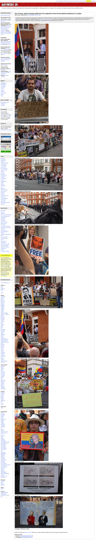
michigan (3, 439)
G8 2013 (2, 212)
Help (84, 1)
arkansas (3, 414)
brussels (2, 306)
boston (2, 420)
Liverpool (3, 87)
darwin (2, 396)
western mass (4, 476)
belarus (2, 302)
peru (2, 378)
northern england (4, 339)
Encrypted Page (6, 255)
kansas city (3, 433)
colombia (3, 375)
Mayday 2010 (4, 223)
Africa (2, 292)
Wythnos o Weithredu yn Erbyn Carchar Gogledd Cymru (6, 33)
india (2, 407)
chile (2, 369)
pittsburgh (3, 454)
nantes (2, 335)
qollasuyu (3, 381)
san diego (3, 462)
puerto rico (3, 380)
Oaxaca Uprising (4, 245)
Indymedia (3, 185)
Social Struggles (4, 198)
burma (2, 395)
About (77, 1)
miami (2, 438)
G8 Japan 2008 (4, 238)
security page (4, 275)
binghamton (3, 419)
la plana (2, 324)
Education (3, 174)
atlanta (2, 416)
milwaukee (3, 440)
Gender (2, 180)
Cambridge (3, 86)
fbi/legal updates (4, 492)
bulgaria (2, 308)
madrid (2, 332)
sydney (2, 404)
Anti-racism (3, 167)
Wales (2, 94)
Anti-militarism (4, 165)
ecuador (2, 376)
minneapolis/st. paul (5, 442)
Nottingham (3, 103)
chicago (2, 423)
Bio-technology (4, 168)
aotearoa (3, 392)
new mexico (3, 445)
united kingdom (4, 361)
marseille (3, 334)
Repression (3, 197)
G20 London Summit (5, 226)
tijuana (2, 385)
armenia (2, 297)
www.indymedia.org (5, 282)
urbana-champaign (5, 473)
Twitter (7, 114)
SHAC (2, 239)
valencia (2, 362)
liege (2, 325)
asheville (3, 415)
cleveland (3, 424)
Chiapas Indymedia (4, 76)
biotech (2, 488)
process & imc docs (5, 495)
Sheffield (2, 91)
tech (2, 496)
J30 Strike (3, 220)
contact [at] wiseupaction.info (26, 535)
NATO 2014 (3, 210)
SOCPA (2, 249)
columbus (3, 426)
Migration (3, 188)
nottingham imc (4, 340)
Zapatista (3, 204)
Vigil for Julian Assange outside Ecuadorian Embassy (6, 60)
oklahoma (3, 452)
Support (93, 1)
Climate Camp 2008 (5, 244)
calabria (2, 309)
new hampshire (4, 443)
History (2, 184)
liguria (2, 326)
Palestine (3, 192)
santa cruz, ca (4, 467)
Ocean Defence (4, 189)
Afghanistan (3, 160)
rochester (3, 458)
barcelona (3, 301)
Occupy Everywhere (5, 216)
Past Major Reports (5, 251)
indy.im (2, 114)
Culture (2, 171)
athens (2, 299)
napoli (2, 337)
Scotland (3, 105)
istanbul (2, 321)
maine (2, 437)
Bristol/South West (5, 102)
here (4, 54)
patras (2, 343)
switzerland (3, 356)
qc (1, 402)
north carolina (4, 448)
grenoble (3, 318)
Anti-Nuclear (3, 164)
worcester (3, 477)
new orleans (3, 447)
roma (2, 348)
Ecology (2, 172)
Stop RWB (3, 242)
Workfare (3, 213)
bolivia (2, 367)
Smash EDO (3, 248)
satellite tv (3, 289)
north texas (3, 449)
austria (2, 300)
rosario (2, 382)
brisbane (2, 394)
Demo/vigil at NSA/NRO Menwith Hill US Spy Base (6, 43)
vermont (2, 474)
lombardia (3, 330)
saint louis (3, 461)
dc (1, 428)
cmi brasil (3, 372)
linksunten (3, 329)
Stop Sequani (4, 241)
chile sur (2, 371)
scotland (2, 353)
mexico (2, 377)
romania (2, 349)
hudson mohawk (4, 431)
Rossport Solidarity (5, 246)
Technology (3, 199)
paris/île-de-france (5, 342)
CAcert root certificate (4, 272)
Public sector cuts (4, 195)
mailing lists (3, 493)
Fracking (2, 177)
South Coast (3, 93)
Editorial (65, 1)
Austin (2, 418)
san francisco (4, 463)
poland (2, 345)
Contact (80, 1)
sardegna (3, 352)
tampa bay (3, 471)
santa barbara (4, 466)
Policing (2, 194)
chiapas (2, 368)
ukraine (2, 359)
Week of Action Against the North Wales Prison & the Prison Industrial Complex (6, 28)
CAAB (9, 44)
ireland (2, 320)
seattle (2, 469)
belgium (2, 304)
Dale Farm (3, 219)
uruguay (2, 386)
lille (1, 328)
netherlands (3, 338)
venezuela (3, 388)
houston (2, 430)
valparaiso (3, 387)
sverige (2, 354)
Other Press (3, 191)
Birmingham (3, 84)
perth (2, 401)
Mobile (61, 1)
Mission (69, 1)
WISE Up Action (27, 532)
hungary (2, 319)
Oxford (2, 90)
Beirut (2, 482)
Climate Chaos (4, 170)
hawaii (2, 429)
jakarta (2, 397)
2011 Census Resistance (6, 214)
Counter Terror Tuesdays (5, 49)
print (2, 286)
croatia (2, 310)
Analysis (2, 161)
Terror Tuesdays (4, 53)
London (2, 88)
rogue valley (3, 459)
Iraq (1, 187)
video (2, 290)
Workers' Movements (5, 202)
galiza (2, 315)
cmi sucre (3, 373)
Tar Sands (3, 224)
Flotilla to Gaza (4, 221)
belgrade (3, 305)
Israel (2, 483)
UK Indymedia (14, 4)
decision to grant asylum (45, 19)
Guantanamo (3, 230)
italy (1, 323)
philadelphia (3, 453)
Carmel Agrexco (4, 237)
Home (57, 1)
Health (2, 182)
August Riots (3, 217)
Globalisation (3, 181)
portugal (2, 347)
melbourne (3, 400)
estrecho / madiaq (4, 314)
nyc (1, 450)
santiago (2, 383)
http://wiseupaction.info (27, 537)
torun (2, 357)
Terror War (3, 201)
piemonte (3, 344)
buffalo (2, 421)
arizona (2, 413)
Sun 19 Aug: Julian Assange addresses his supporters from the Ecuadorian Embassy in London (48, 13)
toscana (2, 358)
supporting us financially (6, 129)
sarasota (2, 468)
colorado (2, 425)
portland (2, 455)
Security (89, 1)
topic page (5, 65)
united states (3, 472)
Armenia (2, 481)
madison (2, 435)
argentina (3, 366)
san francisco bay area (6, 464)
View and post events (5, 15)
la (1, 434)
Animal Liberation (4, 163)
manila (2, 399)
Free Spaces (3, 178)
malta (2, 333)
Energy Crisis (4, 175)
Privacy (73, 1)
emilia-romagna (4, 313)
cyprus (2, 311)
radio (2, 287)
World (2, 95)
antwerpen (3, 296)
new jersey (3, 444)
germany (3, 316)
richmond (3, 457)
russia (2, 351)
